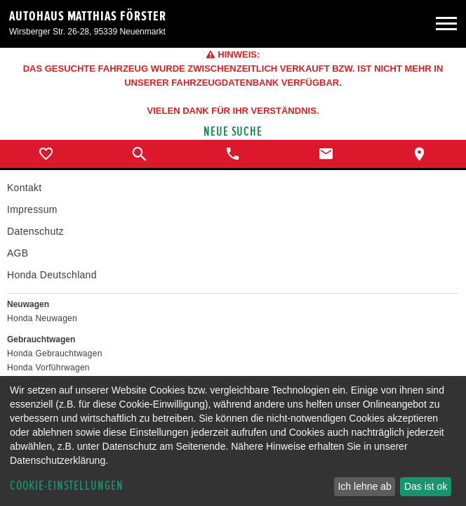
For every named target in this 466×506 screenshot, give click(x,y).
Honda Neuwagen (42, 318)
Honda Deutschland (52, 274)
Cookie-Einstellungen (67, 486)
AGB (17, 253)
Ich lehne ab (364, 486)
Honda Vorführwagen (48, 367)
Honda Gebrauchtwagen (54, 353)
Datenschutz (35, 231)
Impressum (32, 209)
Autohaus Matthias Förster (87, 16)
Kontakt (24, 187)
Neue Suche (233, 131)
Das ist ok (425, 486)
